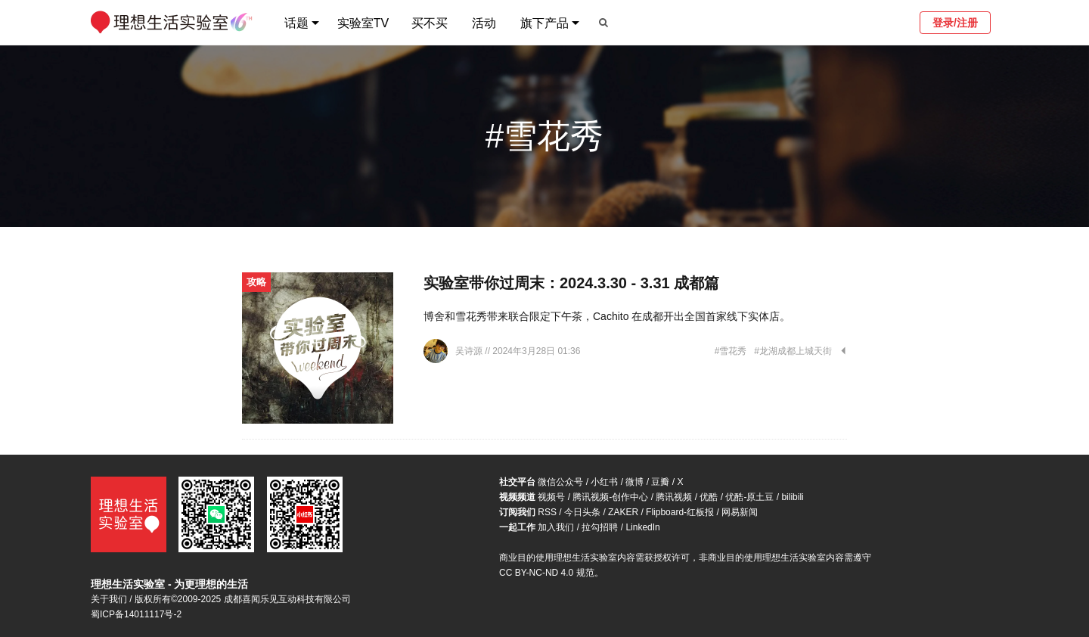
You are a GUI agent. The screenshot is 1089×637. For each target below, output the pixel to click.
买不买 (429, 23)
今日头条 (582, 512)
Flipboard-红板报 (680, 512)
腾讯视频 (674, 497)
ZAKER (623, 512)
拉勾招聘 (600, 527)
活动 (484, 23)
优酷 (709, 497)
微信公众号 (560, 482)
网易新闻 (739, 512)
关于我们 (109, 599)
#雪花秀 (731, 351)
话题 (296, 23)
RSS (547, 512)
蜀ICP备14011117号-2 (136, 614)
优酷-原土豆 (749, 497)
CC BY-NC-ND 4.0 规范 (546, 572)
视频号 (551, 497)
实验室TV (363, 23)
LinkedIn (642, 527)
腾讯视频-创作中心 (610, 497)
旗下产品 (544, 23)
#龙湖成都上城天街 (793, 351)
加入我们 (556, 527)
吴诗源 (470, 351)
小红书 (604, 482)
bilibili (792, 497)
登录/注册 (955, 23)
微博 (634, 482)
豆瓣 (660, 482)
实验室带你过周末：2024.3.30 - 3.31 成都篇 (571, 283)
